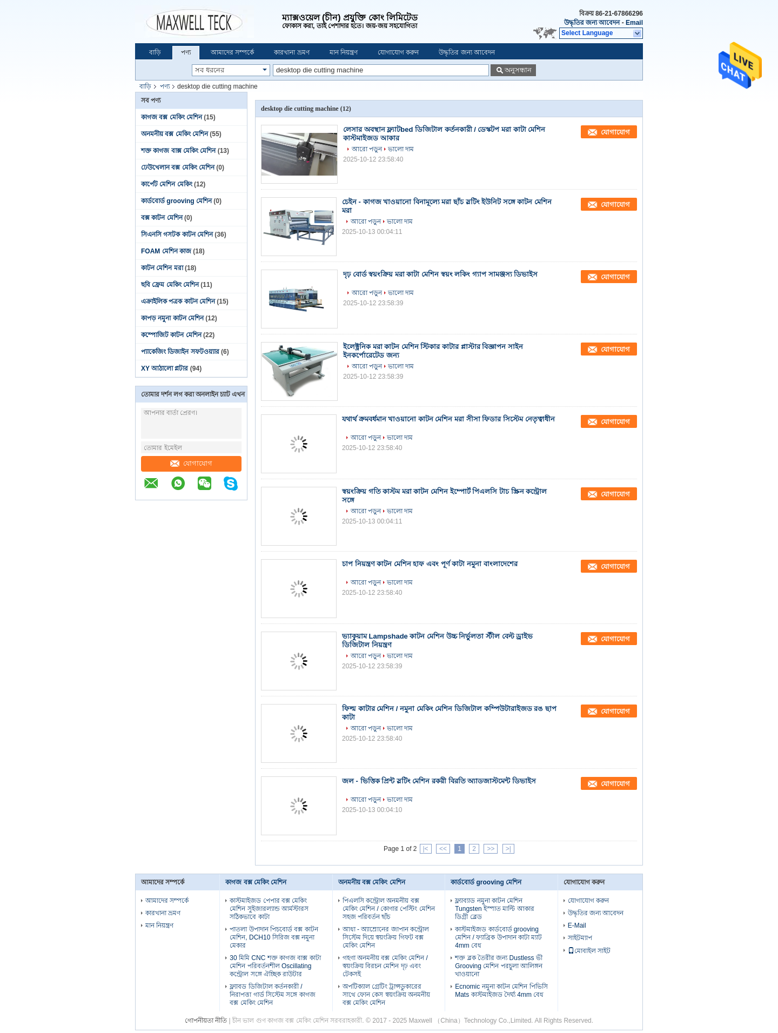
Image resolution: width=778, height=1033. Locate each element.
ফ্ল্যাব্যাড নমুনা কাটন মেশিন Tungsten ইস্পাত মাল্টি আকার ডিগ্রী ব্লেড (494, 909)
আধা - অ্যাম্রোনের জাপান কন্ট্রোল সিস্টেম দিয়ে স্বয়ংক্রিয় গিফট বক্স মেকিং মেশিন (386, 937)
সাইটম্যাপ (580, 938)
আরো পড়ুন (367, 149)
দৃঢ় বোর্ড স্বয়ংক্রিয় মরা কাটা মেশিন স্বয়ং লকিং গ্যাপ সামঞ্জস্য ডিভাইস (440, 274)
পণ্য (186, 52)
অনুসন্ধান (518, 70)
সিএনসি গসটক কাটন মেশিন (177, 234)
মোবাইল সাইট (589, 951)
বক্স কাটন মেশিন (162, 218)
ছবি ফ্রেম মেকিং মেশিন (170, 285)
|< (425, 849)
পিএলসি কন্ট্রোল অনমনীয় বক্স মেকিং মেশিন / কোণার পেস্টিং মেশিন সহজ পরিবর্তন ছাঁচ (389, 909)
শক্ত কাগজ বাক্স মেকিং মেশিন (178, 151)
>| (508, 849)
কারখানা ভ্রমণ (291, 52)
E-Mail (577, 925)
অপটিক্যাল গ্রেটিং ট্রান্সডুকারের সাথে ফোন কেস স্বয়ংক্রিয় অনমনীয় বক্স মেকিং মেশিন (386, 995)
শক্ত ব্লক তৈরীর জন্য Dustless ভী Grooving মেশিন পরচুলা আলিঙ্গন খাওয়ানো (498, 966)
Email (634, 22)
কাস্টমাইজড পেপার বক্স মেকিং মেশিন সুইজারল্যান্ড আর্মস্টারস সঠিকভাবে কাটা (269, 909)
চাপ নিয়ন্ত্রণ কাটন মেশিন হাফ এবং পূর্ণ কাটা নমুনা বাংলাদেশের (430, 564)
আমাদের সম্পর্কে (232, 52)
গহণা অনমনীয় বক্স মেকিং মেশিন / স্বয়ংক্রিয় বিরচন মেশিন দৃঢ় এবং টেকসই (385, 966)
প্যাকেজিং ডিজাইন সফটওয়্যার (180, 351)
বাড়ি (155, 52)
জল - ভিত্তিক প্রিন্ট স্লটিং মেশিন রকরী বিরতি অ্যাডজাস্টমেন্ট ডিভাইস (439, 781)
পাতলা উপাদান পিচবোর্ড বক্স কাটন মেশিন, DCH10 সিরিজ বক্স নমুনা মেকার (274, 937)
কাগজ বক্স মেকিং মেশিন (171, 117)
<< (443, 849)
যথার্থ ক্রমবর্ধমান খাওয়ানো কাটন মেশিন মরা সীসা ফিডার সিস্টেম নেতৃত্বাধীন (448, 419)
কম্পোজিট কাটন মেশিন (171, 335)
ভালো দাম (401, 149)
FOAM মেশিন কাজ (166, 251)
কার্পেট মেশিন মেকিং (166, 184)
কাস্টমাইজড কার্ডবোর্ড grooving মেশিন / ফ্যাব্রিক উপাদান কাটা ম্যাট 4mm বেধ (498, 937)
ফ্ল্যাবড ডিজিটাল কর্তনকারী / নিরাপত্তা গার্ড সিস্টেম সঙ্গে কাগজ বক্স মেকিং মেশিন (272, 995)
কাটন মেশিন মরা (162, 268)
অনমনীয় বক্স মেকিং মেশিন (174, 134)
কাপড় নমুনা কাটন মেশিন (172, 318)
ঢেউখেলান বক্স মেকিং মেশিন (177, 167)
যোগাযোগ (191, 463)
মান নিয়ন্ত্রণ (344, 52)
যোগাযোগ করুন (398, 52)
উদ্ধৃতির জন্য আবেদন (592, 22)
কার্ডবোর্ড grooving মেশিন (176, 201)
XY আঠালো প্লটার (164, 368)
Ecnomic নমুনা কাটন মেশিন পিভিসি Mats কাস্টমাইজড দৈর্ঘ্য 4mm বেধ (501, 990)
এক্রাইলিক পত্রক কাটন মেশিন (178, 301)
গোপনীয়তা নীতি (206, 1020)
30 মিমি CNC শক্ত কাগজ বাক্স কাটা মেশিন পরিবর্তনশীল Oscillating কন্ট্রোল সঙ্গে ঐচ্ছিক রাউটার (275, 966)
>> (490, 849)
